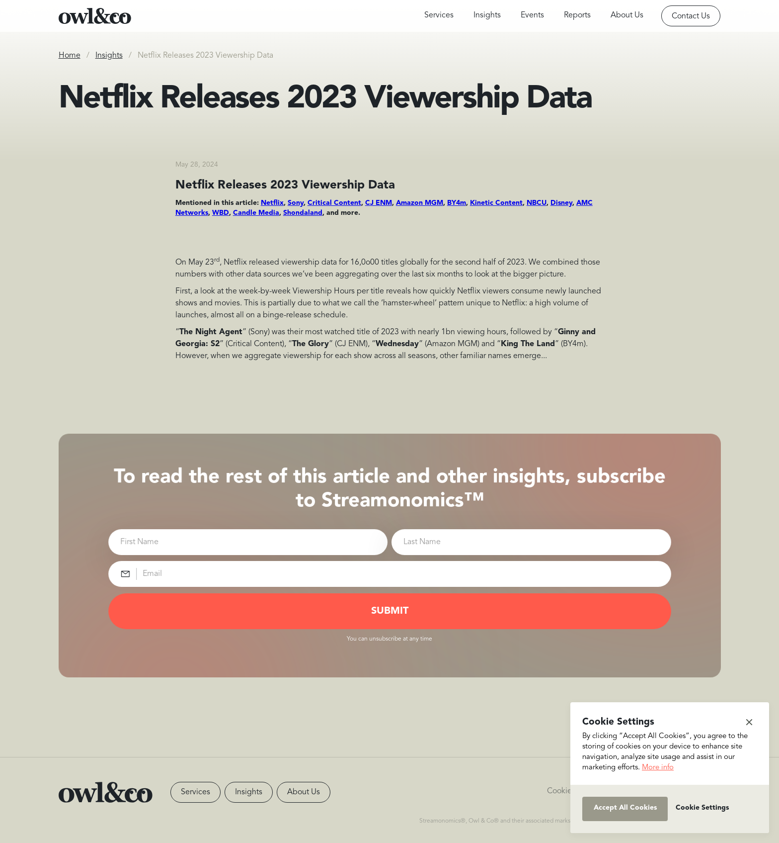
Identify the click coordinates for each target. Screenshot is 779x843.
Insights (487, 15)
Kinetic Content (496, 202)
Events (532, 15)
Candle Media (256, 212)
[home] (95, 15)
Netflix (272, 202)
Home (69, 56)
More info (658, 767)
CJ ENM (378, 202)
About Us (627, 15)
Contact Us (691, 16)
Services (439, 15)
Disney (561, 202)
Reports (577, 15)
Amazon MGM (419, 202)
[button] (749, 722)
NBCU (536, 202)
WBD (220, 212)
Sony (296, 202)
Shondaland (302, 212)
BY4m (456, 202)
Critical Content (334, 202)
